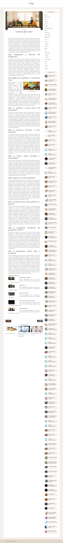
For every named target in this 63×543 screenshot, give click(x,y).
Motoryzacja (47, 32)
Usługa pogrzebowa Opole (51, 499)
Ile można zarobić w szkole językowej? (51, 403)
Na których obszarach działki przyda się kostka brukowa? (52, 463)
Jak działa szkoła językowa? (51, 398)
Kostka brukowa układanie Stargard (51, 320)
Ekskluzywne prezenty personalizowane (52, 292)
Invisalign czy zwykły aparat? (51, 527)
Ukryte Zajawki (47, 59)
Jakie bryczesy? (22, 285)
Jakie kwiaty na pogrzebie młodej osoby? (27, 300)
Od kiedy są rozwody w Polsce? (52, 196)
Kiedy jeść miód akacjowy (10, 333)
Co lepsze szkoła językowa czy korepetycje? (51, 370)
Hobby (46, 23)
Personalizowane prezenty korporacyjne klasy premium (52, 288)
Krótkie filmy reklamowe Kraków (52, 306)
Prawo (46, 41)
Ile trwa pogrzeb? (51, 494)
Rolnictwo (47, 46)
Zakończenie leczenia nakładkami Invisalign (52, 518)
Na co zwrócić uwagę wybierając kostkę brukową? (51, 389)
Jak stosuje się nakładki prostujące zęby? (52, 513)
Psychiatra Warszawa (23, 308)
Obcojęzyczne (47, 37)
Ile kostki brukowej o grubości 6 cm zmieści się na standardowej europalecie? (52, 104)
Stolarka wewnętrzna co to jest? (52, 126)
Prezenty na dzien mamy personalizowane (52, 324)
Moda (46, 30)
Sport (46, 50)
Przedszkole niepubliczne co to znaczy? (52, 182)
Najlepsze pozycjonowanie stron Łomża (52, 131)
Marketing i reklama (48, 28)
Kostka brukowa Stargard (52, 457)
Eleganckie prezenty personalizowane (51, 347)
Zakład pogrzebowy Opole (51, 504)
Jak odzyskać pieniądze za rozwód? (52, 200)
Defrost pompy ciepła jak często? (52, 108)
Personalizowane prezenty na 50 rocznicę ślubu (52, 219)
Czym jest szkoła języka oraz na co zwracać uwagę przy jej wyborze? (52, 444)
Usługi (46, 63)
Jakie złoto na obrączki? (24, 292)
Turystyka (47, 57)
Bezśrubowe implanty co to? (52, 531)
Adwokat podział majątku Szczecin (52, 223)
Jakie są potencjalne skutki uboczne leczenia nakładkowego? (23, 335)
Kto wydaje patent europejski (51, 80)
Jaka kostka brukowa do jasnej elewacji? (52, 412)
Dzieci (46, 19)
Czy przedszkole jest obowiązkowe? (51, 191)
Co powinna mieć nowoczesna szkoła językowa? (51, 375)
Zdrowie (46, 68)
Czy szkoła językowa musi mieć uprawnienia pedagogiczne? (52, 384)
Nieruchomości (47, 34)
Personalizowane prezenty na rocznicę (51, 278)
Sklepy (46, 48)
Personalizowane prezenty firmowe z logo (52, 246)
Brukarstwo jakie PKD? (52, 466)
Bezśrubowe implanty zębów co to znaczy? (52, 122)
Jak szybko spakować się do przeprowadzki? (52, 99)
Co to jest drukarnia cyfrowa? (51, 76)
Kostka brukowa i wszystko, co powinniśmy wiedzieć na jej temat (52, 329)
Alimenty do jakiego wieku (51, 136)
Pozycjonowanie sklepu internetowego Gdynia (52, 90)
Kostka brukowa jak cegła (51, 407)
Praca (46, 39)
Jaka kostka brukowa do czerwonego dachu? (52, 416)
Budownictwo (47, 17)
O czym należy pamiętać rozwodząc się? (52, 159)
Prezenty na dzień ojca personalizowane (52, 269)
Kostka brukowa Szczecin (51, 476)
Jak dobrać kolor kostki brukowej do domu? (52, 209)
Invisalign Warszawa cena (52, 521)
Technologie (47, 52)
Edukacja (46, 21)
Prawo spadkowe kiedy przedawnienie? (52, 168)
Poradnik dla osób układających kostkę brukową (51, 274)
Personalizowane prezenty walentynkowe (52, 214)
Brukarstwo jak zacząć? (52, 227)
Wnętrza (46, 66)
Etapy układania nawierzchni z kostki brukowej (51, 297)
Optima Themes (13, 541)
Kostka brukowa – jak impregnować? (51, 311)
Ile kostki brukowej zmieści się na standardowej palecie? (52, 232)
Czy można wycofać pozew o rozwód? (51, 163)
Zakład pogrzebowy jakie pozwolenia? (52, 481)
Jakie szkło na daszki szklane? (25, 277)
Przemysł (46, 43)
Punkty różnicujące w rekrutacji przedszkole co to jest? (52, 251)
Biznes (46, 14)
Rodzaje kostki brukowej (52, 204)
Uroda (46, 61)
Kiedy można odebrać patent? (51, 94)
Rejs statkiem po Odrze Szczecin (52, 117)
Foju (31, 3)
